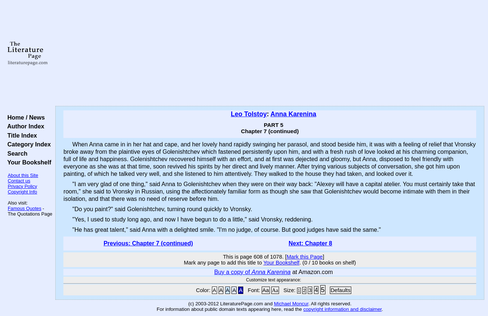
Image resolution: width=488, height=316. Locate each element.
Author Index (24, 126)
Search (15, 153)
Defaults (341, 290)
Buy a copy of (252, 272)
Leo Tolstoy (248, 114)
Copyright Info (22, 192)
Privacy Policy (22, 186)
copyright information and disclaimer (342, 309)
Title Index (20, 135)
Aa (265, 290)
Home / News (24, 117)
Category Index (27, 144)
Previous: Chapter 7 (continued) (148, 243)
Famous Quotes (24, 208)
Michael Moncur (291, 303)
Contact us (19, 181)
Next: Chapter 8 (310, 243)
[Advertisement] (270, 53)
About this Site (23, 175)
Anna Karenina (293, 114)
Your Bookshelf (27, 162)
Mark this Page (305, 257)
